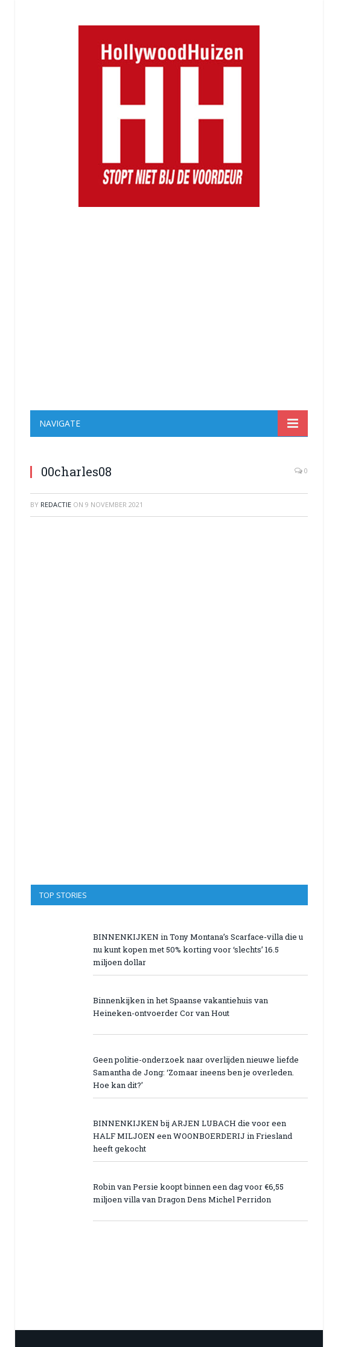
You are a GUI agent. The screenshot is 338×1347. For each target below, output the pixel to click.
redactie (55, 504)
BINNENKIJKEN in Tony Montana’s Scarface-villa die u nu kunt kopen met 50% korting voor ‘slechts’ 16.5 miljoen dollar (198, 949)
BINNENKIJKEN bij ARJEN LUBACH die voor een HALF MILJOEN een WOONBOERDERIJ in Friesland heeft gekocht (192, 1136)
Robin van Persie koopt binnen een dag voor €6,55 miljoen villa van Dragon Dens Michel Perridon (188, 1193)
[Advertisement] (169, 308)
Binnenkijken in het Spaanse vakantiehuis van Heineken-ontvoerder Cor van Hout (180, 1006)
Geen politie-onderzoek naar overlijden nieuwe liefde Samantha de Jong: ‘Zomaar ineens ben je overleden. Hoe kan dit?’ (196, 1072)
